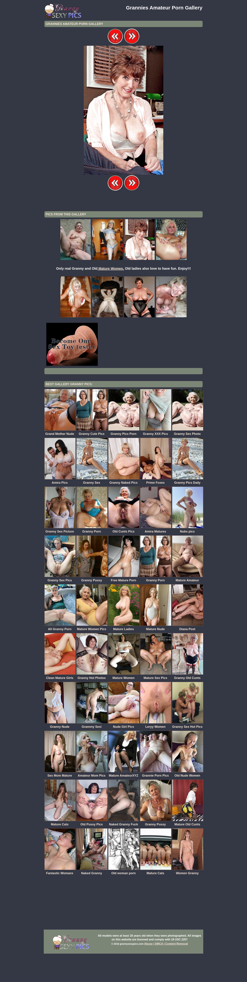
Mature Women (110, 297)
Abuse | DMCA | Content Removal (166, 972)
